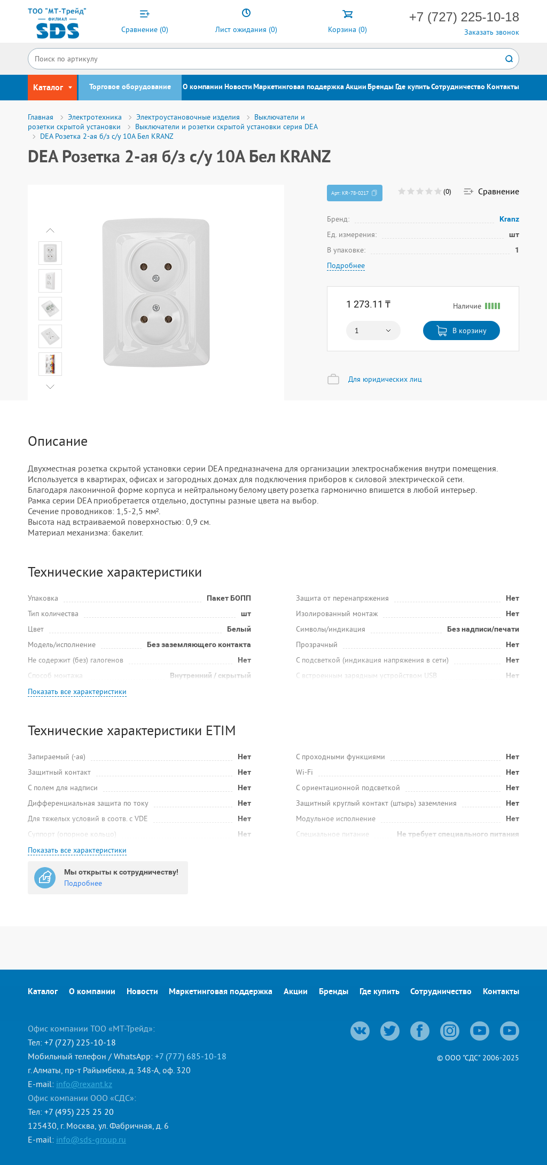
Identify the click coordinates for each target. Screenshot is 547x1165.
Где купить (412, 87)
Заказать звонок (491, 32)
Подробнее (346, 265)
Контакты (503, 87)
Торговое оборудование (130, 87)
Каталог (43, 992)
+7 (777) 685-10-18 (190, 1056)
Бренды (381, 87)
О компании (203, 87)
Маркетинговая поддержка (298, 87)
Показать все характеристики (77, 691)
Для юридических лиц (385, 379)
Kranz (509, 219)
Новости (238, 87)
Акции (356, 87)
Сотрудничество (458, 87)
